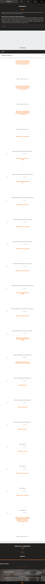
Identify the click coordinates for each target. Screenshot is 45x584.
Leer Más (3, 26)
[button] (35, 1)
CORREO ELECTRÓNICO (8, 571)
